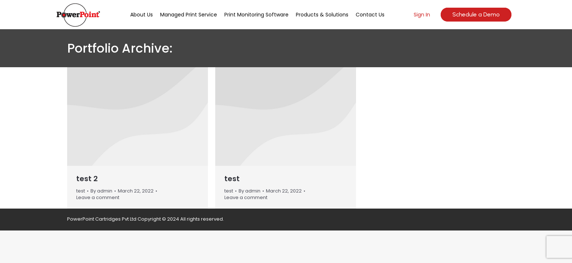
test (80, 190)
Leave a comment (97, 197)
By (101, 191)
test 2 (87, 179)
